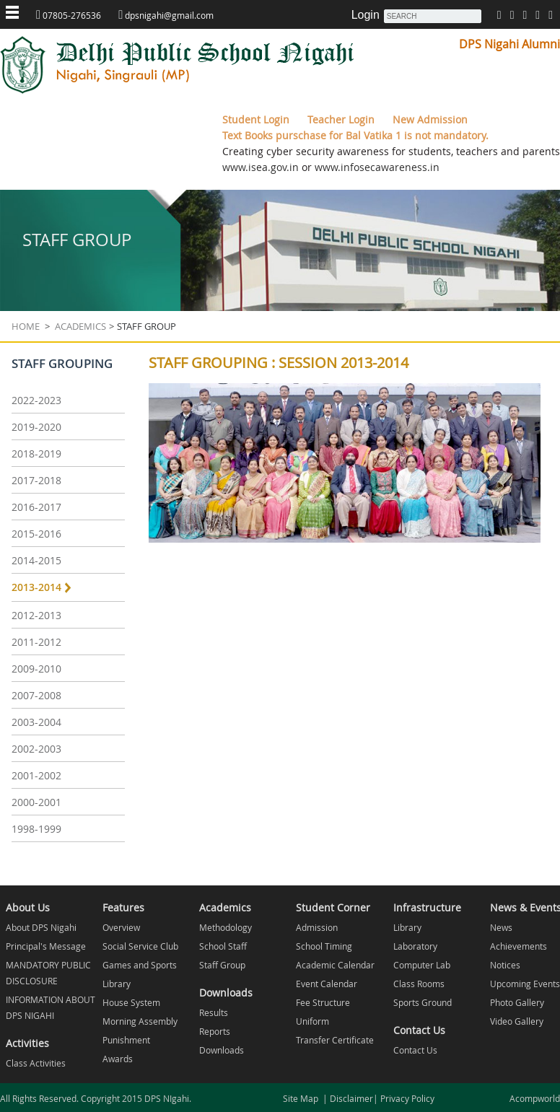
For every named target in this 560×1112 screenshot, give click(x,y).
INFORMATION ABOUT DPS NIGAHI (50, 1007)
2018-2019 (36, 453)
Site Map (303, 1098)
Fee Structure (323, 1002)
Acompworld (534, 1098)
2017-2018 (36, 480)
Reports (214, 1031)
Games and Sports (139, 965)
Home (26, 326)
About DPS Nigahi (41, 927)
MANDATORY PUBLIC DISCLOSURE (48, 972)
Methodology (225, 927)
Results (213, 1012)
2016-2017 (36, 507)
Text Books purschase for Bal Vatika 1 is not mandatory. (355, 135)
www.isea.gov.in (260, 167)
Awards (117, 1058)
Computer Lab (421, 965)
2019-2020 (36, 427)
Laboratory (415, 946)
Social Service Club (140, 946)
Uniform (312, 1021)
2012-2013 (36, 615)
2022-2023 (36, 400)
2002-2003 (36, 749)
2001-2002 (36, 775)
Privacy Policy (406, 1098)
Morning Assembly (140, 1021)
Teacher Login (342, 119)
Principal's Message (46, 946)
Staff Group (222, 965)
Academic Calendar (335, 965)
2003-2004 (36, 722)
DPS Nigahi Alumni (509, 44)
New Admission (430, 119)
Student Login (257, 119)
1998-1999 (36, 829)
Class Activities (36, 1063)
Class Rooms (419, 983)
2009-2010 (36, 668)
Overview (121, 927)
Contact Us (415, 1050)
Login (365, 15)
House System (131, 1002)
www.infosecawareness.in (375, 167)
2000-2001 (36, 802)
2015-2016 (36, 533)
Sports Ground (422, 1002)
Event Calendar (326, 983)
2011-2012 (36, 642)
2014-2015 (36, 560)
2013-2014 (36, 587)
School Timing (324, 946)
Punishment (126, 1040)
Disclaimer (350, 1098)
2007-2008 (36, 695)
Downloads (221, 1050)
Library (116, 983)
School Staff (223, 946)
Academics (79, 326)
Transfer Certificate (335, 1040)
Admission (317, 927)
